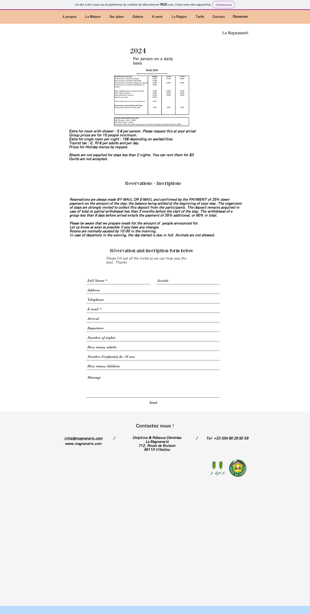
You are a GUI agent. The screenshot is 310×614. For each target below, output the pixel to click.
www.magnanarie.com (83, 444)
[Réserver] (240, 16)
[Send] (153, 402)
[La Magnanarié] (235, 33)
